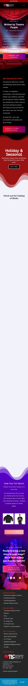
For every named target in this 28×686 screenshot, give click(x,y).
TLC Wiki (6, 647)
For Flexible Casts (9, 624)
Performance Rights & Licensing (13, 595)
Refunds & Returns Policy (11, 603)
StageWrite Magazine (10, 641)
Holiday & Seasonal (14, 153)
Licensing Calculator (9, 598)
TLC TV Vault (7, 639)
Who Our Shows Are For (10, 634)
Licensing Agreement (9, 600)
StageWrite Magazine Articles (12, 644)
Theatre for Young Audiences (12, 626)
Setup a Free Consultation (14, 568)
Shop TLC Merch (14, 532)
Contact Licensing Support (10, 671)
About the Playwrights (10, 636)
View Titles (14, 167)
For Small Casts (8, 618)
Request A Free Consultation (12, 129)
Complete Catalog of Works (12, 610)
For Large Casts (8, 621)
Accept (22, 682)
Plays (5, 616)
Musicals (6, 613)
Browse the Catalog (14, 56)
